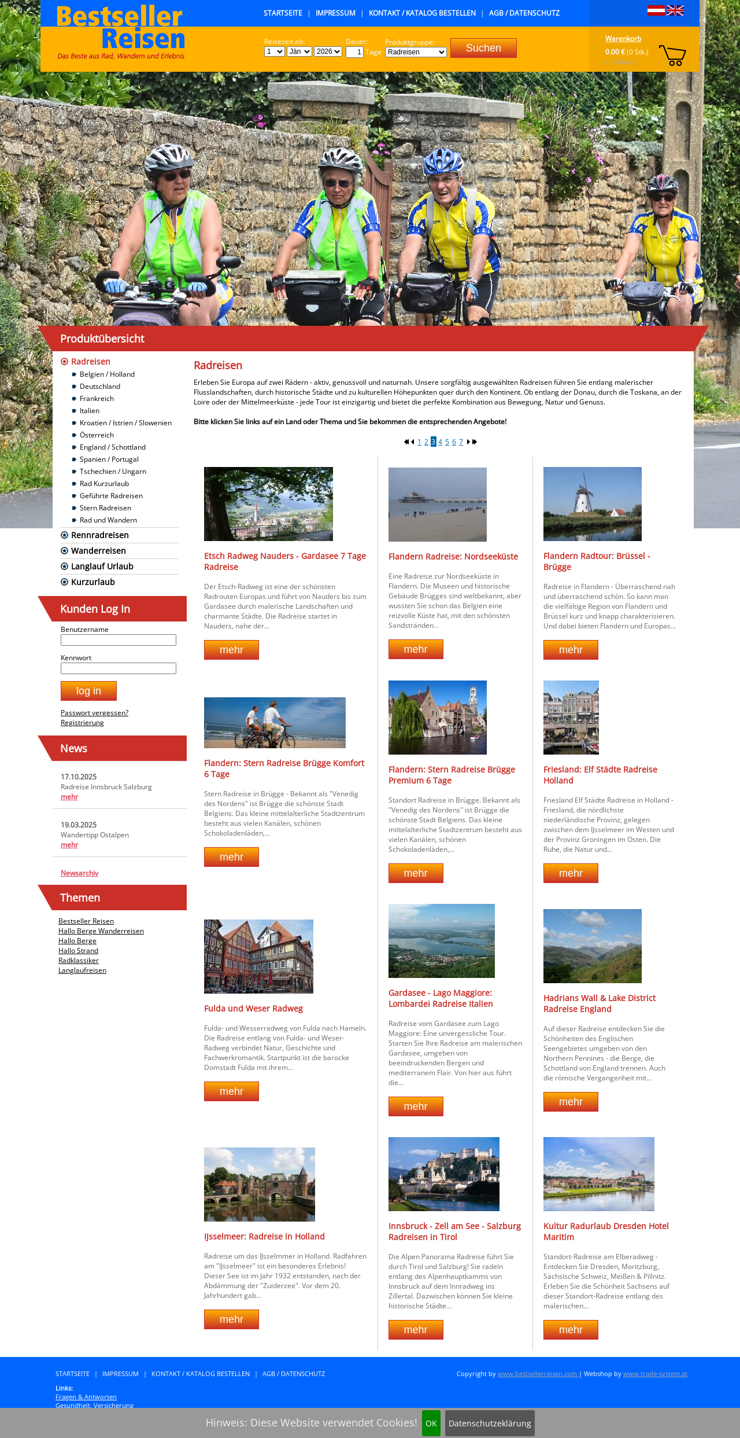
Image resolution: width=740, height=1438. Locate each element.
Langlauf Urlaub (102, 566)
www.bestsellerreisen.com (538, 1373)
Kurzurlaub (93, 581)
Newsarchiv (79, 873)
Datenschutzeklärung (490, 1423)
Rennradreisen (100, 534)
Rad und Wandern (108, 520)
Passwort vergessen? (94, 713)
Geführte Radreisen (111, 496)
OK (431, 1423)
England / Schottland (113, 447)
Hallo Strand (78, 950)
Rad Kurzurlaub (104, 483)
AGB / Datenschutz (524, 13)
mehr (69, 796)
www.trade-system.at (655, 1373)
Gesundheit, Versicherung (95, 1405)
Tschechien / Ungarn (113, 471)
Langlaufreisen (82, 970)
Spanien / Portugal (109, 459)
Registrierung (82, 722)
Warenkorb (623, 38)
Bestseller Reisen (86, 921)
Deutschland (100, 386)
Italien (89, 410)
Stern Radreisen (105, 508)
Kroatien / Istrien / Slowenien (126, 423)
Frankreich (97, 398)
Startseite (283, 13)
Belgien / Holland (107, 374)
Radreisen (90, 361)
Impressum (336, 13)
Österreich (97, 435)
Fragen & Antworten (86, 1396)
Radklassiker (78, 960)
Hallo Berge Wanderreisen (101, 931)
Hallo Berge (77, 941)
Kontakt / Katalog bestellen (422, 13)
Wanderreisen (98, 550)
